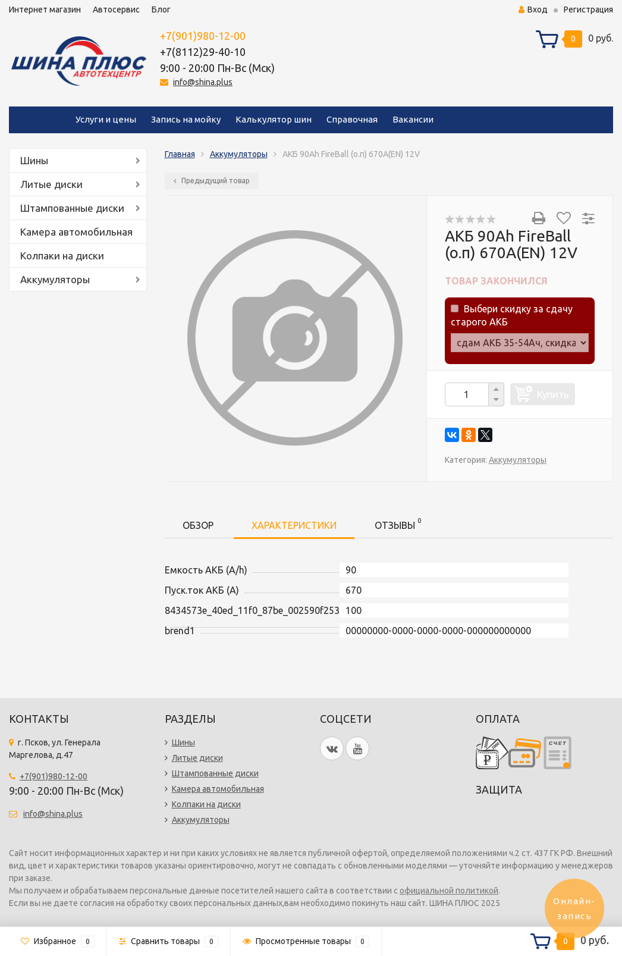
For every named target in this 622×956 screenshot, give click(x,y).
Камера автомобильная (76, 231)
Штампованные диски (72, 208)
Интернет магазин (45, 9)
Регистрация (588, 9)
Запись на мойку (186, 119)
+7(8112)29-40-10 (203, 52)
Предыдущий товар (212, 180)
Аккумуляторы (55, 279)
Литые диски (51, 184)
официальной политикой (449, 890)
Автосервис (116, 9)
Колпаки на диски (62, 255)
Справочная (352, 119)
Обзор (198, 525)
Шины (34, 160)
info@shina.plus (203, 82)
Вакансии (412, 119)
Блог (161, 9)
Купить (553, 394)
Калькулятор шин (273, 119)
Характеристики (294, 525)
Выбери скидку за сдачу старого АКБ (512, 315)
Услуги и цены (106, 119)
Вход (533, 9)
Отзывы (398, 523)
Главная (180, 154)
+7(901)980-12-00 (203, 36)
